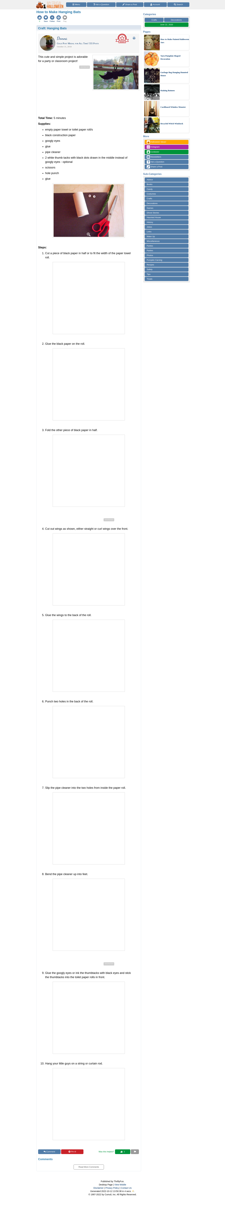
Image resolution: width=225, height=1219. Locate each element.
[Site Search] (178, 4)
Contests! (153, 152)
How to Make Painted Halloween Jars (174, 41)
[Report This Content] (135, 1151)
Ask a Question (155, 162)
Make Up (151, 236)
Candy (150, 189)
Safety (149, 269)
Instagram (153, 147)
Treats (149, 279)
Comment (49, 1151)
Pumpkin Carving (154, 260)
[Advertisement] (64, 91)
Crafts (154, 20)
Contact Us (126, 1188)
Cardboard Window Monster (173, 107)
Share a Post (154, 166)
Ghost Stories (153, 213)
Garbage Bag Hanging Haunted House (174, 74)
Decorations (176, 20)
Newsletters (154, 157)
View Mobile (120, 1184)
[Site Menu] (76, 4)
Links (149, 231)
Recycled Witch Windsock (171, 123)
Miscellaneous (153, 241)
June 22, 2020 (166, 24)
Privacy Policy (112, 1188)
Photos (150, 255)
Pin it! (72, 1151)
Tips (148, 274)
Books (149, 184)
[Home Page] (49, 1)
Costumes (151, 194)
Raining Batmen (167, 90)
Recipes (150, 265)
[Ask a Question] (101, 4)
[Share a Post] (129, 4)
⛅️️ (133, 1191)
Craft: (52, 28)
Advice (150, 179)
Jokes (149, 227)
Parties (150, 246)
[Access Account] (155, 4)
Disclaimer (98, 1188)
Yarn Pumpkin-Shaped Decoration (170, 57)
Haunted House (154, 217)
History (150, 222)
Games (150, 208)
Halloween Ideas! (156, 142)
